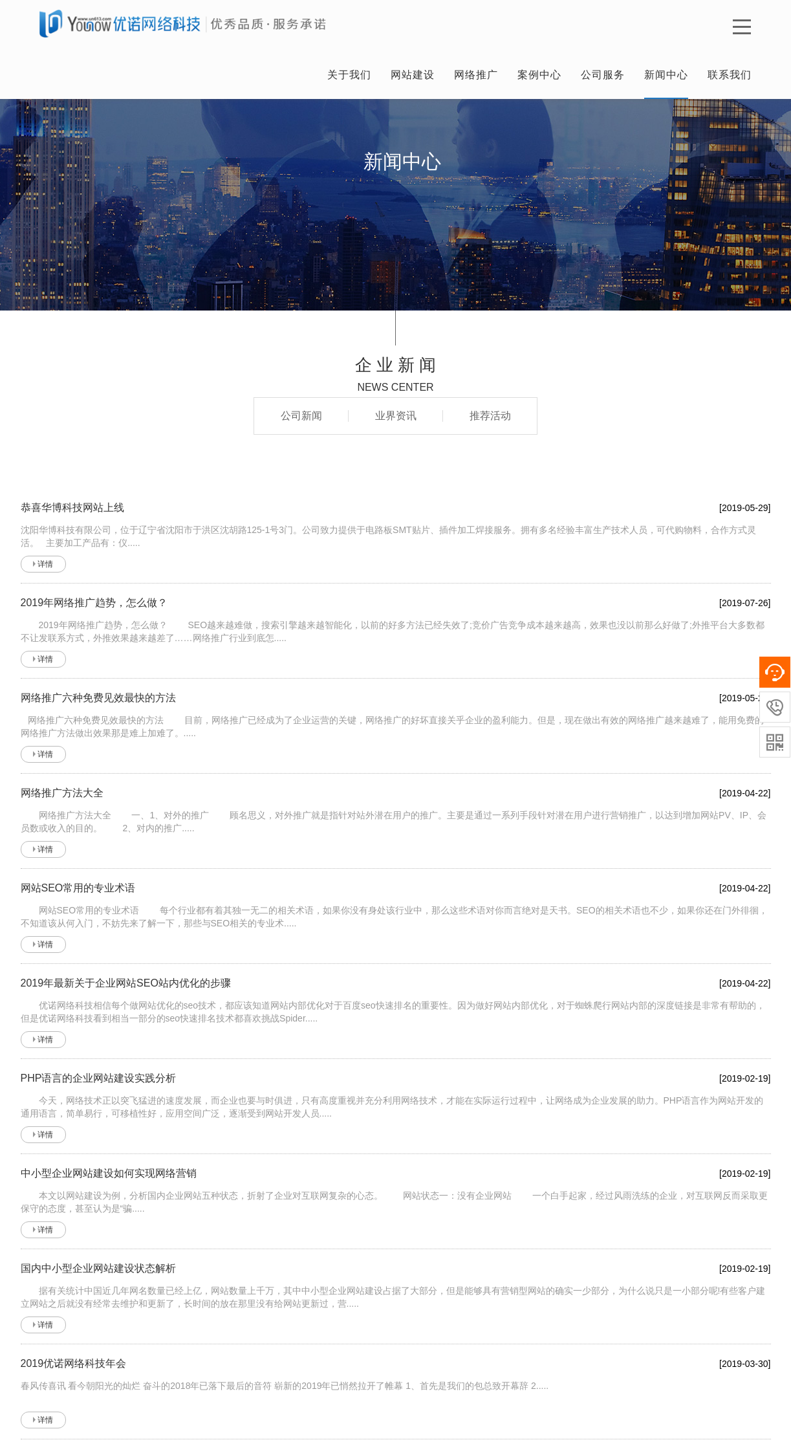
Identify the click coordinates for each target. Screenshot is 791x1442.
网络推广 (476, 74)
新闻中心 (666, 74)
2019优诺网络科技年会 (74, 1363)
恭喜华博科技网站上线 (72, 507)
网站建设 (413, 74)
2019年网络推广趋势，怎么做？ (94, 602)
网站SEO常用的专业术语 (78, 887)
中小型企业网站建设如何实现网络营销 (109, 1173)
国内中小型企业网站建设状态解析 (98, 1268)
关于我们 (349, 74)
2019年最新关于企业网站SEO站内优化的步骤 (126, 983)
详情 (45, 564)
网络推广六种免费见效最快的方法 (98, 697)
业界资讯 (396, 415)
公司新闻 (301, 415)
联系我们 (730, 74)
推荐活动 (490, 415)
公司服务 (603, 74)
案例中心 (539, 74)
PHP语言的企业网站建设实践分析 (99, 1078)
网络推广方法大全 (62, 792)
